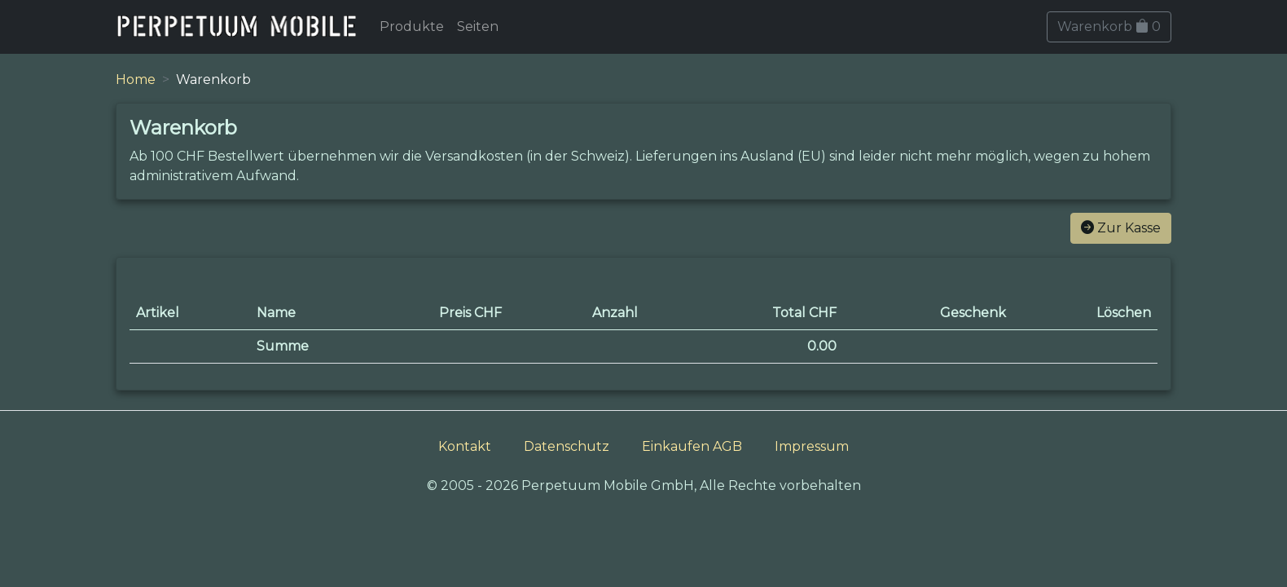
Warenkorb (1109, 26)
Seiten (478, 26)
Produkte (412, 26)
